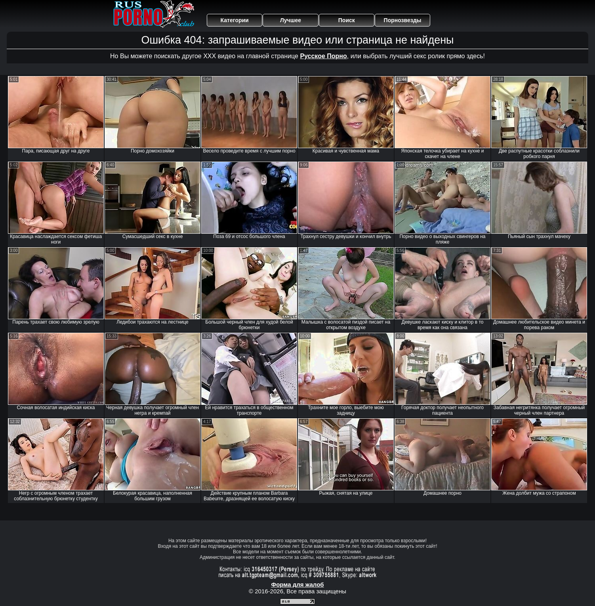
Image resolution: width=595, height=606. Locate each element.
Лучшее (290, 20)
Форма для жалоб (297, 584)
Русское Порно (323, 56)
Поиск (346, 20)
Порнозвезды (402, 20)
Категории (235, 20)
